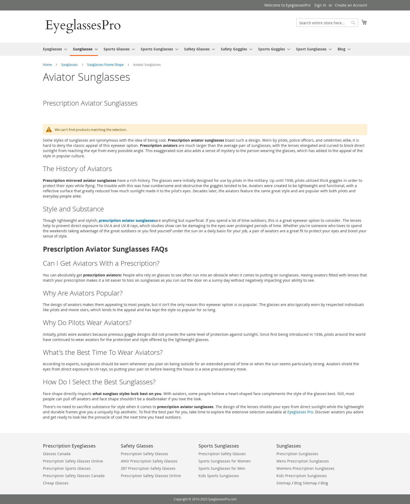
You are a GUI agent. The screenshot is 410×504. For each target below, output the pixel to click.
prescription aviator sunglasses (127, 220)
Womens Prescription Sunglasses (305, 468)
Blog (324, 482)
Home (48, 64)
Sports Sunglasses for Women (224, 461)
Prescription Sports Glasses (67, 468)
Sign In (320, 5)
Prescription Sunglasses (297, 453)
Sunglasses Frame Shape (105, 64)
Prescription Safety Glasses (144, 453)
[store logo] (83, 26)
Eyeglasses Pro (300, 411)
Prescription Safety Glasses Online (73, 461)
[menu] (205, 49)
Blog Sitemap (305, 482)
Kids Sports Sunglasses (218, 475)
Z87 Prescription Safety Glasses (148, 468)
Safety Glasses (137, 446)
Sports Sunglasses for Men (221, 468)
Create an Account (351, 5)
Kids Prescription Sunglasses (301, 475)
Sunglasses (69, 64)
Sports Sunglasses (218, 446)
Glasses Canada (57, 453)
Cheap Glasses (56, 482)
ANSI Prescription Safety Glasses (149, 461)
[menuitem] (53, 49)
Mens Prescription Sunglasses (302, 461)
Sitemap (283, 482)
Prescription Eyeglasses (69, 446)
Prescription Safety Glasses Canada (74, 475)
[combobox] (327, 23)
